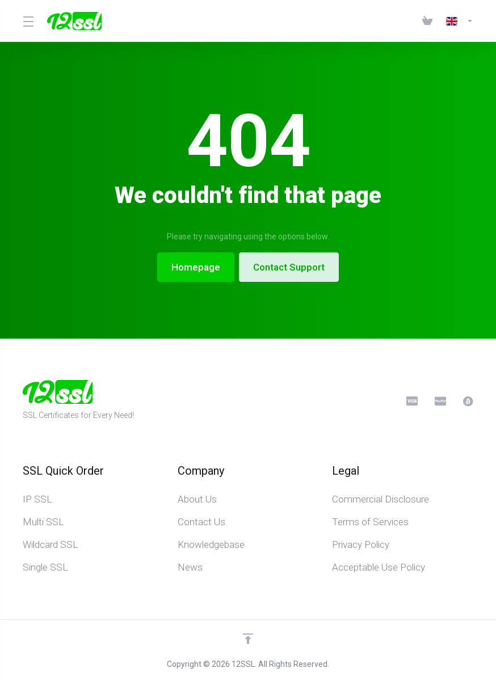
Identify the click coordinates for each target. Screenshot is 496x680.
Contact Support (289, 267)
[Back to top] (248, 638)
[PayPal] (440, 401)
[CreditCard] (411, 401)
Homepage (195, 267)
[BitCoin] (468, 401)
